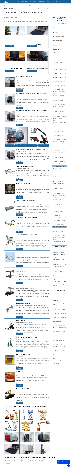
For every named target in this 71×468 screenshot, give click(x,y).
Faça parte (55, 1)
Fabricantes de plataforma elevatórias (57, 41)
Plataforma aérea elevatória (58, 62)
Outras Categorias (59, 246)
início (17, 1)
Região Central (6, 446)
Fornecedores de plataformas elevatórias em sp (58, 49)
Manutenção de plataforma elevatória (58, 232)
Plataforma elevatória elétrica (58, 106)
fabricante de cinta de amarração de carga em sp (59, 318)
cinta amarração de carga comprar (59, 266)
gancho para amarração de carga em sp (59, 334)
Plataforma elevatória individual (20, 8)
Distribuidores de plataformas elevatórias (58, 37)
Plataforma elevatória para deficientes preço (58, 136)
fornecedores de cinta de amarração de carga (59, 328)
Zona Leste (27, 446)
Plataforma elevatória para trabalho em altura (59, 145)
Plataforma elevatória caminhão (59, 95)
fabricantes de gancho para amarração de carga (58, 322)
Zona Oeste (18, 446)
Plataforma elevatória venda (58, 209)
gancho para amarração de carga (59, 331)
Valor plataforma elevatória (58, 178)
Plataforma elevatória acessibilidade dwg (59, 74)
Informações (33, 1)
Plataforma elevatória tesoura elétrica (58, 158)
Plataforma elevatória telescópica (59, 155)
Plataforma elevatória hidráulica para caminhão (59, 196)
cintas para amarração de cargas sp (59, 288)
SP (17, 435)
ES (14, 435)
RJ (9, 435)
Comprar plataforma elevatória (58, 204)
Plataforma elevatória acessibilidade (59, 67)
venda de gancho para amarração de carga (59, 357)
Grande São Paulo (34, 446)
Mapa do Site (62, 457)
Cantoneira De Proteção (57, 360)
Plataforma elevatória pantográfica (59, 116)
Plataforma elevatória (57, 64)
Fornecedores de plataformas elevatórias (58, 45)
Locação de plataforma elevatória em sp (59, 53)
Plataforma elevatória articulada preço (59, 86)
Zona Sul (22, 446)
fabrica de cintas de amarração (58, 307)
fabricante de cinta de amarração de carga (59, 314)
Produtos (24, 1)
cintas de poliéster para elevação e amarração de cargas (59, 285)
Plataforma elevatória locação (58, 111)
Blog (48, 1)
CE (32, 435)
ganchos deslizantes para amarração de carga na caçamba (59, 347)
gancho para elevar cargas (57, 344)
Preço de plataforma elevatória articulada (58, 176)
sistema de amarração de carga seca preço (59, 354)
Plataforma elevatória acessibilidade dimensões (59, 70)
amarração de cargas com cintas (58, 252)
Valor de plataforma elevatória (58, 183)
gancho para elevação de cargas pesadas (58, 341)
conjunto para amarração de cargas (59, 292)
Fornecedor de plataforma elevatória (59, 181)
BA (30, 435)
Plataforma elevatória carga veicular (59, 206)
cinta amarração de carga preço (58, 271)
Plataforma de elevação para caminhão (58, 212)
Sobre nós (41, 1)
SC (22, 435)
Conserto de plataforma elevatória (59, 241)
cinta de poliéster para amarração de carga (59, 274)
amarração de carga (56, 249)
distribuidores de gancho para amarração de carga (58, 300)
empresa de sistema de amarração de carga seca (59, 304)
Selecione (5, 435)
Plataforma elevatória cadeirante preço (59, 92)
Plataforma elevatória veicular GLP (59, 235)
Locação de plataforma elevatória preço (59, 57)
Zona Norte (12, 446)
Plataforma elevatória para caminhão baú (59, 221)
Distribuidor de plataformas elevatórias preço (58, 33)
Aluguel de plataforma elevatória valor (50, 8)
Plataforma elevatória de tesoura (59, 104)
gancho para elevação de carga (58, 337)
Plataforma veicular (56, 215)
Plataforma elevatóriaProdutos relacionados (60, 18)
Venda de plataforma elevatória (58, 186)
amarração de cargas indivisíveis (58, 261)
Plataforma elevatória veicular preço (34, 8)
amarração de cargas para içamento (59, 264)
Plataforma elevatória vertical (58, 168)
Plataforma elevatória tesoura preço (59, 161)
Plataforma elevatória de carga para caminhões (59, 101)
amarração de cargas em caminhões (59, 257)
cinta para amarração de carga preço (59, 281)
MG (12, 435)
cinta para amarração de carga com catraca (59, 278)
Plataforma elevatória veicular (58, 163)
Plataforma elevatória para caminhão (59, 122)
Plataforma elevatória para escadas (59, 139)
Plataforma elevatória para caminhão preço (59, 126)
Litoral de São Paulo (41, 446)
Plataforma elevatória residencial (59, 152)
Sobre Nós (57, 457)
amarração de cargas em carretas (59, 259)
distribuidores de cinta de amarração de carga (59, 296)
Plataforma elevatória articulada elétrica (59, 82)
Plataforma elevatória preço (58, 199)
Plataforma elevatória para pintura (59, 141)
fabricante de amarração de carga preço (59, 310)
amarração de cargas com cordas (59, 254)
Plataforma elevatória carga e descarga (58, 238)
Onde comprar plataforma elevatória (59, 190)
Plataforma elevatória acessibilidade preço (59, 78)
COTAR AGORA (9, 45)
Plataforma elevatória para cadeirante (58, 119)
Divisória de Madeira (56, 363)
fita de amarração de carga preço (59, 325)
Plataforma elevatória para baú (58, 193)
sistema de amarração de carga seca (59, 350)
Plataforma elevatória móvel (58, 113)
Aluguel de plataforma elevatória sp (59, 23)
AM (39, 435)
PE (27, 435)
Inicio (43, 457)
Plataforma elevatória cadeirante (59, 89)
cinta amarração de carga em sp (58, 269)
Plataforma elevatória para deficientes (58, 132)
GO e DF (36, 435)
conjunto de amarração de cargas (59, 290)
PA (42, 435)
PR (19, 435)
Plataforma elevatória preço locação (59, 150)
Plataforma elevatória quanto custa (59, 188)
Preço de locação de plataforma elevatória (58, 172)
